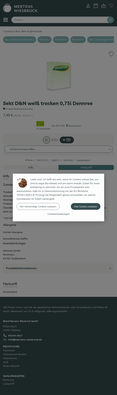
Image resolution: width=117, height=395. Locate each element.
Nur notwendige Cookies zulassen (38, 206)
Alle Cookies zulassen (85, 206)
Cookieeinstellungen (59, 213)
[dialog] (58, 197)
